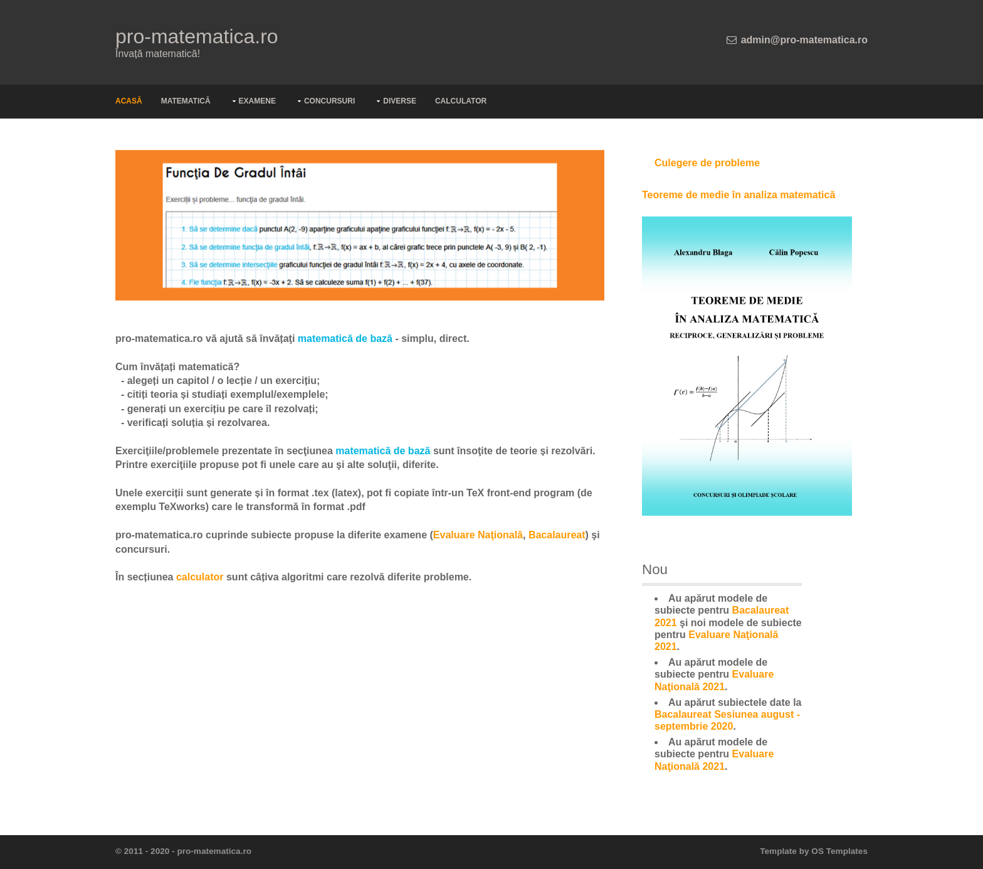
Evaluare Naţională (478, 535)
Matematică (186, 101)
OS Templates (839, 851)
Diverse (399, 101)
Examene (257, 101)
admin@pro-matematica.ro (804, 40)
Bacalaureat (557, 535)
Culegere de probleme (707, 162)
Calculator (460, 101)
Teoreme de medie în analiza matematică (738, 194)
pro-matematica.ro (196, 36)
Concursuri (329, 101)
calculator (200, 577)
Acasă (128, 101)
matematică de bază (345, 338)
